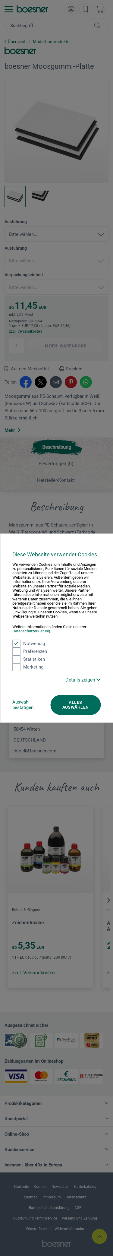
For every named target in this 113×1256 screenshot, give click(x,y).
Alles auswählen (75, 705)
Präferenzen (29, 651)
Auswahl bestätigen (22, 704)
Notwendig (28, 643)
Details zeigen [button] (83, 680)
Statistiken (28, 659)
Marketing (27, 667)
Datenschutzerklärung (31, 631)
